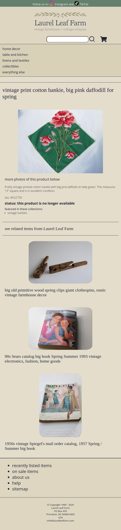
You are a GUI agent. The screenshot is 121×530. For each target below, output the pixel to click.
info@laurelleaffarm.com (60, 520)
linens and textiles (15, 60)
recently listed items (32, 465)
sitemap (20, 489)
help (16, 483)
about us (20, 477)
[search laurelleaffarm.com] (92, 39)
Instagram (61, 4)
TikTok (84, 4)
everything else (13, 72)
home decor (11, 49)
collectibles (10, 66)
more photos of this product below (32, 179)
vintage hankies (17, 213)
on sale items (25, 471)
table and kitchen (15, 54)
